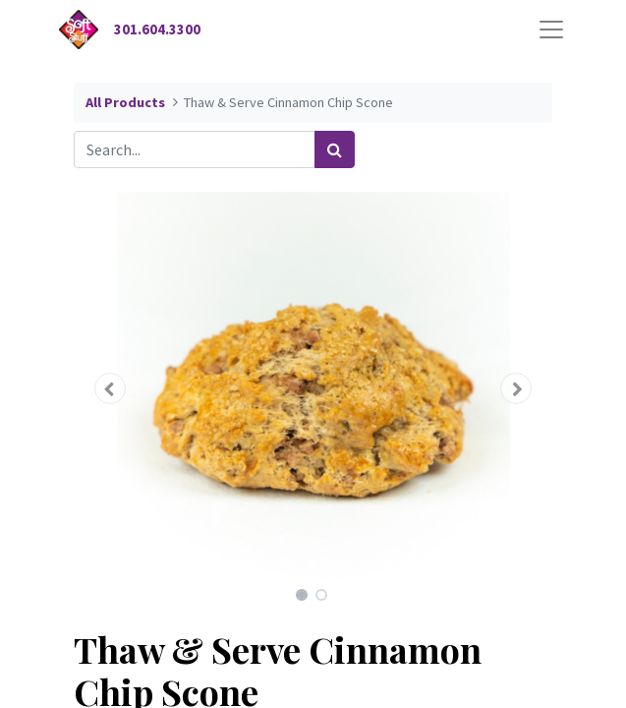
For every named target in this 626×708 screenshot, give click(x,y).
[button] (109, 388)
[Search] (334, 149)
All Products (125, 102)
